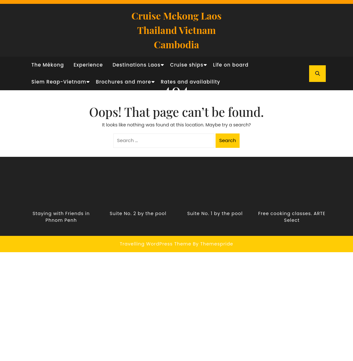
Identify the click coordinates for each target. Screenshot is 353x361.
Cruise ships (186, 64)
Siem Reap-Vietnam (58, 81)
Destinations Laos (136, 64)
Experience (88, 64)
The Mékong (47, 64)
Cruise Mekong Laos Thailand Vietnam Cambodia (176, 30)
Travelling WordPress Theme (155, 244)
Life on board (231, 64)
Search (227, 140)
